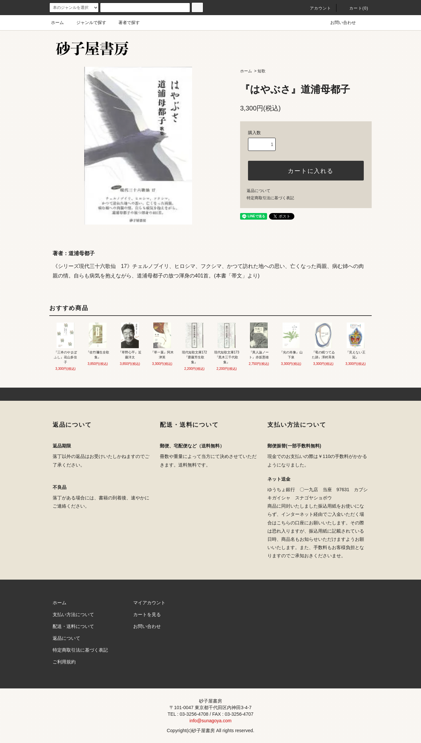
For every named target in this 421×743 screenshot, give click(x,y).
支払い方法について (73, 614)
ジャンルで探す (87, 22)
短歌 (261, 71)
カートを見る (147, 614)
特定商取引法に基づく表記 (270, 198)
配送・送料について (73, 626)
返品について (258, 190)
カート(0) (354, 8)
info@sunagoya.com (210, 720)
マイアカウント (149, 602)
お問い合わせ (339, 22)
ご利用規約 (64, 661)
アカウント (317, 8)
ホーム (57, 22)
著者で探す (125, 22)
